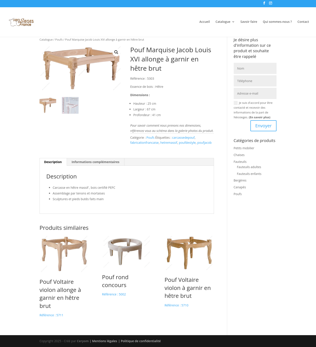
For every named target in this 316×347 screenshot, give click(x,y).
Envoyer (263, 126)
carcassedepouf (183, 137)
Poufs (59, 39)
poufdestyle (187, 142)
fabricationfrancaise (144, 142)
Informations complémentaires (95, 162)
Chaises (239, 155)
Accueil (204, 22)
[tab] (53, 162)
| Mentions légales (103, 341)
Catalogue (222, 22)
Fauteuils (240, 162)
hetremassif (168, 142)
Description (53, 162)
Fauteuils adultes (249, 167)
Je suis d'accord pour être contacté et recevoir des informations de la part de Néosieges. (253, 110)
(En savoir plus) (259, 117)
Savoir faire (249, 22)
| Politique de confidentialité (139, 341)
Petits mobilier (244, 148)
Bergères (240, 180)
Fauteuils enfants (249, 174)
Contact (303, 22)
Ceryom (83, 341)
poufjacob (204, 142)
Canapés (240, 187)
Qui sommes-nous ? (277, 22)
